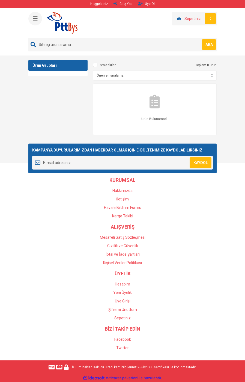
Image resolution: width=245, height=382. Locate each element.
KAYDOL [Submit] (200, 163)
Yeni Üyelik (122, 292)
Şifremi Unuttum (122, 309)
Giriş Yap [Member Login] (122, 4)
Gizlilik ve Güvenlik (122, 246)
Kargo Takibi (122, 216)
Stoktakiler (108, 65)
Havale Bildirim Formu (122, 207)
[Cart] (194, 18)
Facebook (122, 339)
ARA (209, 44)
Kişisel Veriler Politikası (122, 263)
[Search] (122, 44)
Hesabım (122, 284)
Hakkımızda (122, 190)
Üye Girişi (122, 301)
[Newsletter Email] (122, 163)
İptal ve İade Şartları (123, 254)
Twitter (122, 348)
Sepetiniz (122, 318)
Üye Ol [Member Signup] (146, 4)
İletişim (122, 199)
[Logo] (62, 22)
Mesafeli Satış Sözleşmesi (122, 237)
